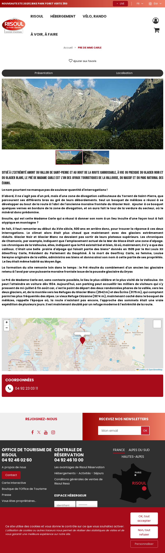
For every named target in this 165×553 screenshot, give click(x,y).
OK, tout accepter (144, 518)
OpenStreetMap (155, 370)
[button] (157, 30)
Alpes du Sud (139, 450)
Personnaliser (144, 544)
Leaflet (140, 370)
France (119, 450)
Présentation (44, 73)
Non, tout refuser (144, 532)
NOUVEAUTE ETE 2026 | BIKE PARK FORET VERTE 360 (34, 3)
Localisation (124, 73)
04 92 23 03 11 (26, 388)
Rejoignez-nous (41, 419)
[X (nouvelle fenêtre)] (38, 432)
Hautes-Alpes (133, 456)
